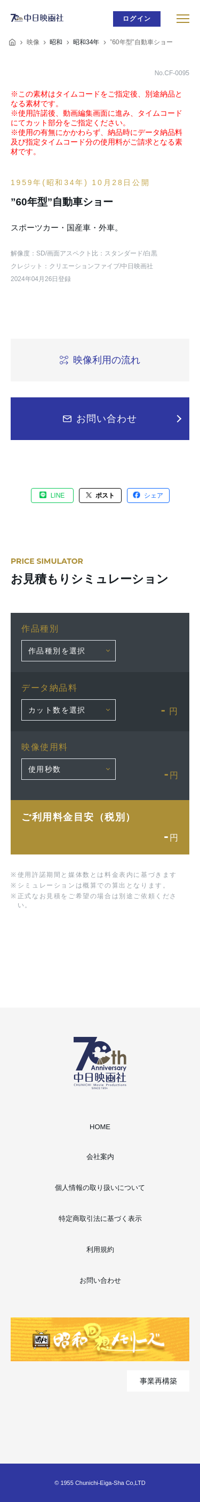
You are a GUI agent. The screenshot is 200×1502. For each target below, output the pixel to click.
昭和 (56, 42)
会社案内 (100, 1157)
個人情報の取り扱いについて (100, 1188)
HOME (100, 1127)
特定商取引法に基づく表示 (100, 1219)
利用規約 (100, 1249)
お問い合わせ (100, 1280)
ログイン (137, 18)
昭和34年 (86, 42)
